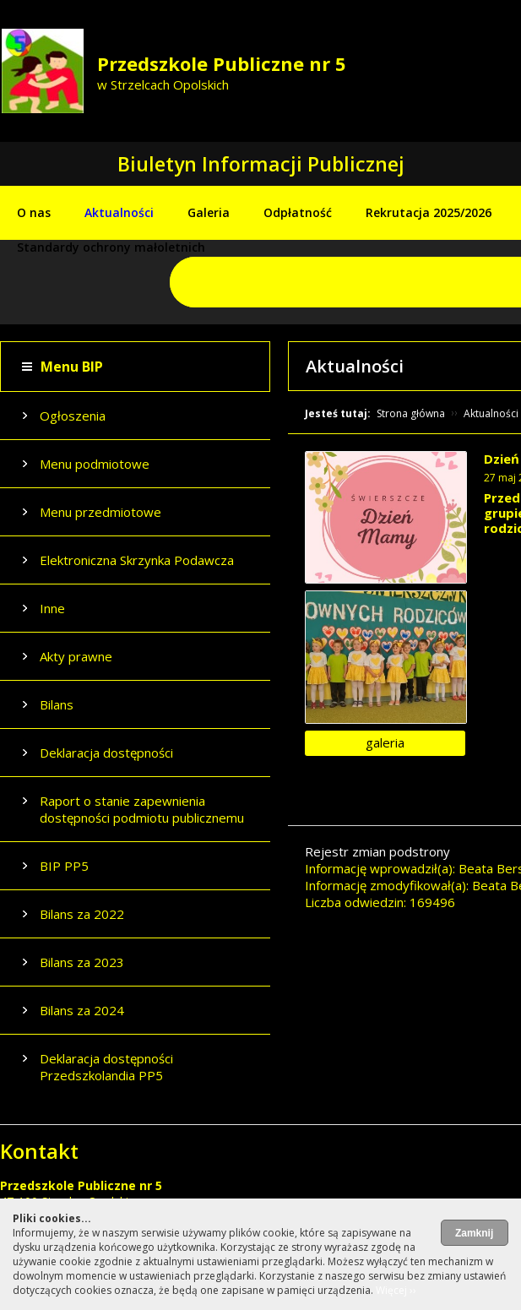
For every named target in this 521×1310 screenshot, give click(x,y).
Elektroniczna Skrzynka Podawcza (137, 560)
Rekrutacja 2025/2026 (428, 212)
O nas (34, 212)
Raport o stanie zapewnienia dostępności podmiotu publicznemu (142, 809)
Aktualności (119, 212)
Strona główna (411, 413)
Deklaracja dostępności (106, 752)
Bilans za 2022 (82, 913)
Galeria (208, 212)
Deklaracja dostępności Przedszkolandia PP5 (106, 1067)
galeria (385, 742)
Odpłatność (297, 212)
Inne (52, 608)
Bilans (56, 704)
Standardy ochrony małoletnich (111, 247)
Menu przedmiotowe (100, 511)
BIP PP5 (64, 865)
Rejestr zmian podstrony (377, 851)
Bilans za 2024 (82, 1010)
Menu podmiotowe (94, 463)
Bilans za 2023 (82, 962)
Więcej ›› (396, 1290)
